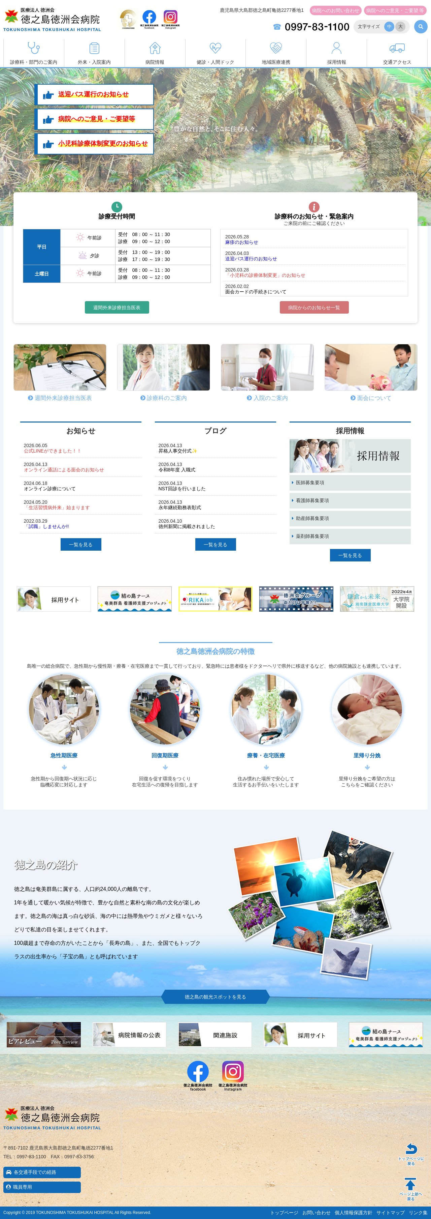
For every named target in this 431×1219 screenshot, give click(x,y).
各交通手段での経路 (35, 1172)
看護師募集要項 (312, 500)
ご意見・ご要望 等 (395, 10)
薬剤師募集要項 (312, 536)
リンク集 (418, 1212)
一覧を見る (81, 544)
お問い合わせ (335, 10)
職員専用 (22, 1187)
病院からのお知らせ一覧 (314, 307)
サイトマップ (390, 1212)
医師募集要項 (310, 482)
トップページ (284, 1212)
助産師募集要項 (312, 518)
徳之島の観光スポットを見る (215, 996)
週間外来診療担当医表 (116, 307)
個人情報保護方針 (353, 1212)
